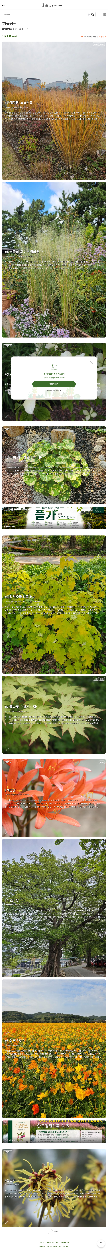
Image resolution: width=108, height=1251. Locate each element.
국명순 (95, 36)
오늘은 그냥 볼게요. (53, 390)
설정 (102, 14)
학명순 (90, 36)
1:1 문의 (41, 1242)
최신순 (101, 36)
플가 (55, 5)
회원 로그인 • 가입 (52, 1242)
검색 (92, 14)
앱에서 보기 (53, 384)
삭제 (89, 14)
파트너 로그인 (65, 1242)
